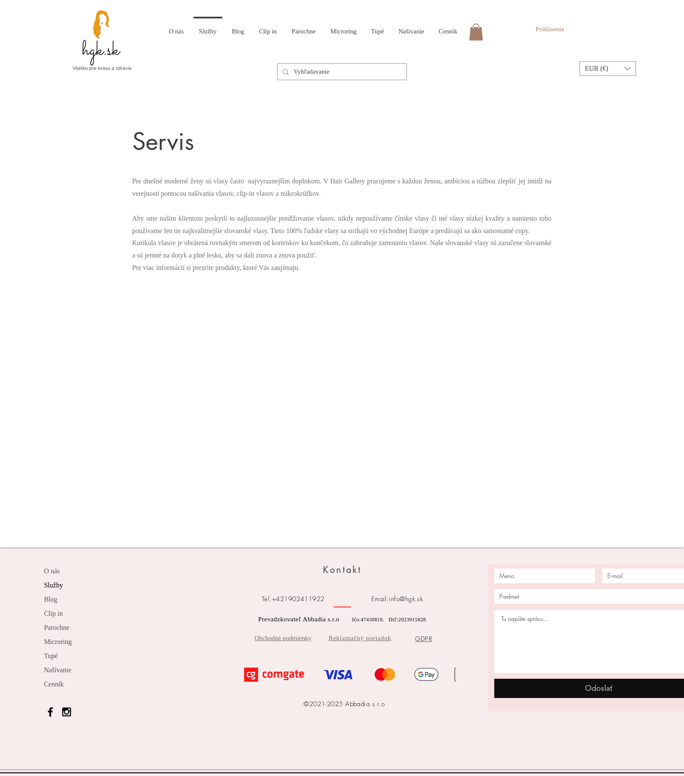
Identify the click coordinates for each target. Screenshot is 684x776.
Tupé (51, 655)
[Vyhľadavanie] (341, 72)
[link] (476, 32)
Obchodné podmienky (282, 638)
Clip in (53, 613)
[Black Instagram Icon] (66, 712)
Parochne (57, 627)
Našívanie (58, 670)
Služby (53, 585)
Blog (50, 599)
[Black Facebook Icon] (50, 712)
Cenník (54, 684)
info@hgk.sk (406, 599)
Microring (58, 641)
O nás (52, 571)
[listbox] (607, 68)
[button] (607, 68)
